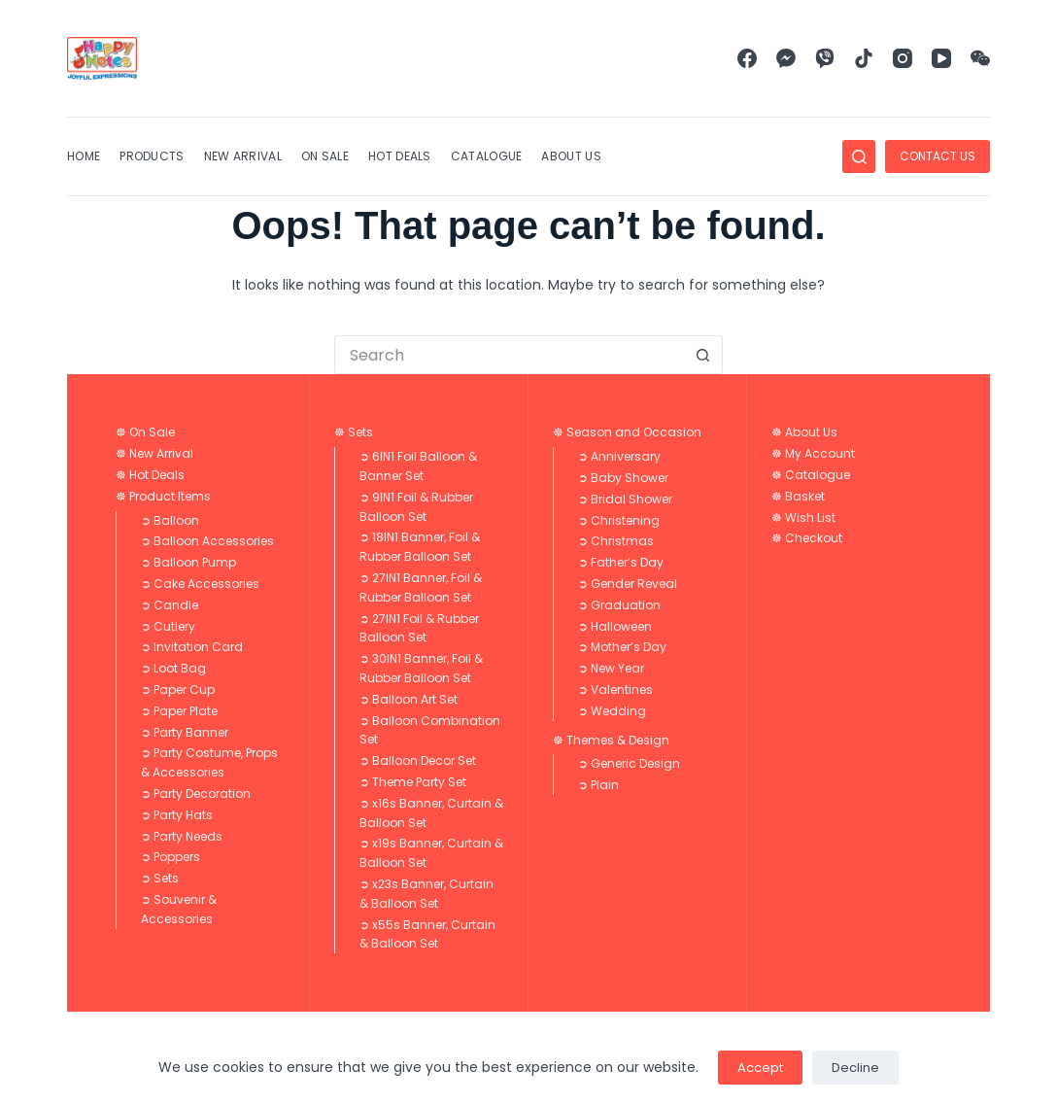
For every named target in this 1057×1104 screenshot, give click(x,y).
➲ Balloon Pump (188, 562)
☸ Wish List (803, 517)
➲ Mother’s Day (622, 646)
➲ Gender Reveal (627, 583)
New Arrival (243, 156)
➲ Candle (169, 605)
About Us (570, 156)
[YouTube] (941, 58)
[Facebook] (747, 58)
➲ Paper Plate (179, 711)
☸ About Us (804, 432)
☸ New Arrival (154, 453)
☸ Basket (798, 496)
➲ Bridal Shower (625, 499)
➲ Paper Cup (178, 689)
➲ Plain (598, 784)
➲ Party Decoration (196, 793)
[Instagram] (902, 58)
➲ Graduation (619, 605)
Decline (855, 1067)
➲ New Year (611, 668)
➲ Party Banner (184, 732)
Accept (760, 1067)
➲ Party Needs (181, 836)
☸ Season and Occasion (627, 432)
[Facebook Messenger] (786, 58)
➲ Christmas (616, 541)
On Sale (325, 156)
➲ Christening (619, 520)
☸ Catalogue (810, 474)
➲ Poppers (170, 856)
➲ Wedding (612, 711)
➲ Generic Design (629, 763)
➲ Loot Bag (173, 668)
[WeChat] (980, 58)
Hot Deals (399, 156)
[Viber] (825, 58)
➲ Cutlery (168, 626)
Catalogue (487, 156)
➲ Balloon (170, 520)
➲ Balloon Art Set (408, 699)
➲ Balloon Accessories (207, 541)
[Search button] (703, 354)
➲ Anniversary (619, 456)
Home (83, 156)
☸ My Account (813, 453)
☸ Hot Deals (150, 474)
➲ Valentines (615, 689)
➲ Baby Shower (623, 477)
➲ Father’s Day (621, 562)
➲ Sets (160, 878)
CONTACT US (937, 156)
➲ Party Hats (177, 815)
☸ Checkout (806, 538)
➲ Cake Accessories (200, 583)
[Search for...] (509, 354)
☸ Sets (353, 432)
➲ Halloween (615, 626)
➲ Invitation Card (192, 646)
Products (151, 156)
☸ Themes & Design (611, 740)
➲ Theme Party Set (412, 782)
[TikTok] (863, 58)
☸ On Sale (145, 432)
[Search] (858, 156)
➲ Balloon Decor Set (417, 760)
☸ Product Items (163, 496)
